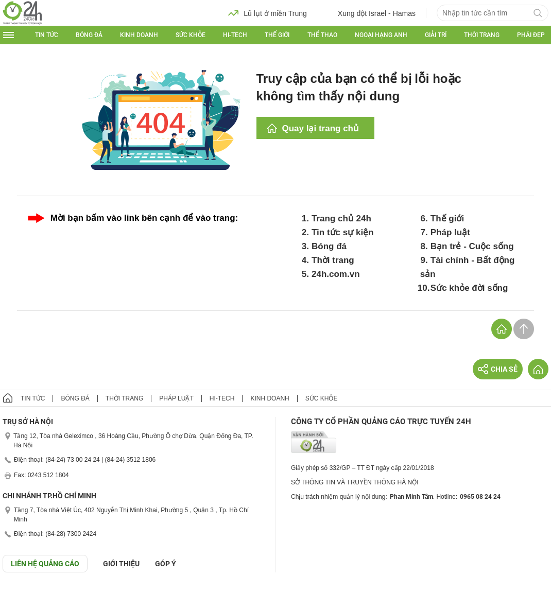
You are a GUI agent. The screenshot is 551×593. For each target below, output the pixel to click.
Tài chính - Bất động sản (467, 267)
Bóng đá (89, 35)
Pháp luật (450, 232)
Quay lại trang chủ (320, 128)
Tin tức (46, 35)
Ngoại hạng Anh (381, 35)
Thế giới (277, 35)
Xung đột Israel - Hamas (369, 13)
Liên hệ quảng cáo (45, 564)
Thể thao (322, 35)
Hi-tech (235, 35)
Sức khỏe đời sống (469, 288)
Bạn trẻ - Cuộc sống (472, 246)
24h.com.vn (336, 274)
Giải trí (435, 35)
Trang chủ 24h (341, 218)
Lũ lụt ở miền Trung (267, 13)
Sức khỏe (190, 35)
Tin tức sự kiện (343, 232)
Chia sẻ (498, 369)
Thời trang (482, 35)
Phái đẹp (531, 35)
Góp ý (165, 564)
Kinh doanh (139, 35)
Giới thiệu (121, 564)
